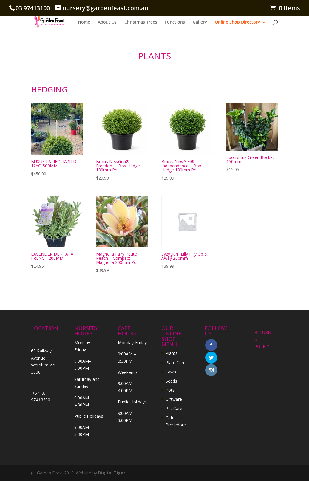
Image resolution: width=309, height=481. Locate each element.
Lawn (171, 372)
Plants (171, 353)
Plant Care (176, 362)
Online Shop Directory (237, 22)
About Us (107, 22)
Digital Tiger (111, 473)
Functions (175, 22)
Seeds (171, 381)
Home (84, 22)
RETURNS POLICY (262, 339)
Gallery (200, 22)
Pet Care (174, 408)
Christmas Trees (140, 22)
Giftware (174, 399)
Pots (170, 390)
